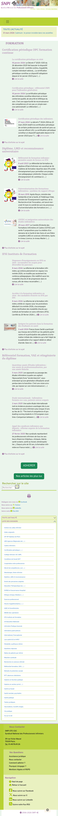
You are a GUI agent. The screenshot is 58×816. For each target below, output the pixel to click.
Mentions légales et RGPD (19, 769)
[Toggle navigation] (7, 21)
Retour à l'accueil (17, 785)
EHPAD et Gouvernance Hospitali (14, 590)
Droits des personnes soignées (14, 581)
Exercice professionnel (11, 599)
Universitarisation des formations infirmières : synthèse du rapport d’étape (36, 190)
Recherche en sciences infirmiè (14, 662)
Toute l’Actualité (9, 518)
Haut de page (16, 782)
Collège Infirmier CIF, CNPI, (13, 555)
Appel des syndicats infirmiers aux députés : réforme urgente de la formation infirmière (30, 428)
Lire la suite (18, 79)
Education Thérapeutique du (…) (14, 586)
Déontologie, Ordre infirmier (13, 572)
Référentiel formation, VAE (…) (14, 666)
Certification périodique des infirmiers (35, 119)
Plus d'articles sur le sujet (14, 142)
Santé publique (9, 698)
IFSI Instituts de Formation (19, 254)
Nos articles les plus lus (29, 476)
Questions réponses (10, 649)
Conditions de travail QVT (12, 559)
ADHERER (29, 465)
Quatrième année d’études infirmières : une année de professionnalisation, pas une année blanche (29, 367)
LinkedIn (17, 508)
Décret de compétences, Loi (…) (14, 568)
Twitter (16, 505)
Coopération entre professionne (14, 563)
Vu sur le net (8, 716)
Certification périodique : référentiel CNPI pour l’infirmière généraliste (31, 89)
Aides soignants (9, 532)
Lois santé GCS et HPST (11, 640)
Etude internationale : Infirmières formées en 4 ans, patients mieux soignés (30, 399)
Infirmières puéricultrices (12, 631)
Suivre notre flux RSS (19, 804)
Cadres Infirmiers (9, 546)
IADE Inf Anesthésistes (11, 608)
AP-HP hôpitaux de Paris (12, 537)
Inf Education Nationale (11, 622)
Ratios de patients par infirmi (13, 653)
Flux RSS (15, 511)
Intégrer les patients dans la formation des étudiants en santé (35, 325)
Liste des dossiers (10, 521)
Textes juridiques (9, 702)
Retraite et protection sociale (13, 671)
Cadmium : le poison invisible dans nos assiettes (34, 33)
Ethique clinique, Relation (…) (13, 595)
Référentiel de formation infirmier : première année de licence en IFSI (34, 159)
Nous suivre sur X (18, 795)
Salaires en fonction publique (13, 680)
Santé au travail (9, 689)
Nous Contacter (17, 727)
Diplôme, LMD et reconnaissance (14, 577)
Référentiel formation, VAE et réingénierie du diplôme (29, 357)
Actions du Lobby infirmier (12, 528)
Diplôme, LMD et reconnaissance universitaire (23, 150)
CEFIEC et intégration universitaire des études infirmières (35, 221)
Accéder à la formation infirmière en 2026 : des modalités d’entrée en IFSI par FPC (30, 295)
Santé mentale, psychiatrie (12, 693)
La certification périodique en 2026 (27, 59)
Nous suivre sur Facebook (21, 791)
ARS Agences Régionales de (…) (14, 541)
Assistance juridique (17, 756)
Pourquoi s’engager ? (17, 766)
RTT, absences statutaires (12, 675)
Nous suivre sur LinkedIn (21, 800)
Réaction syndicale (10, 658)
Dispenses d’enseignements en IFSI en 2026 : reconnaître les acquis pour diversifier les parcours (29, 263)
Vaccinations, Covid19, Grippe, (13, 707)
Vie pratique (8, 711)
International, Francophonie (13, 635)
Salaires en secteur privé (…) (13, 684)
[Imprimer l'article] (29, 497)
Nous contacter (15, 760)
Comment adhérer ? (17, 763)
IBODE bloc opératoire (11, 613)
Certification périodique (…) (13, 550)
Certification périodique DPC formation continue (27, 51)
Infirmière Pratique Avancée (13, 626)
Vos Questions (16, 752)
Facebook (23, 502)
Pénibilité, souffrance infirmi (13, 644)
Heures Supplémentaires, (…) (13, 604)
